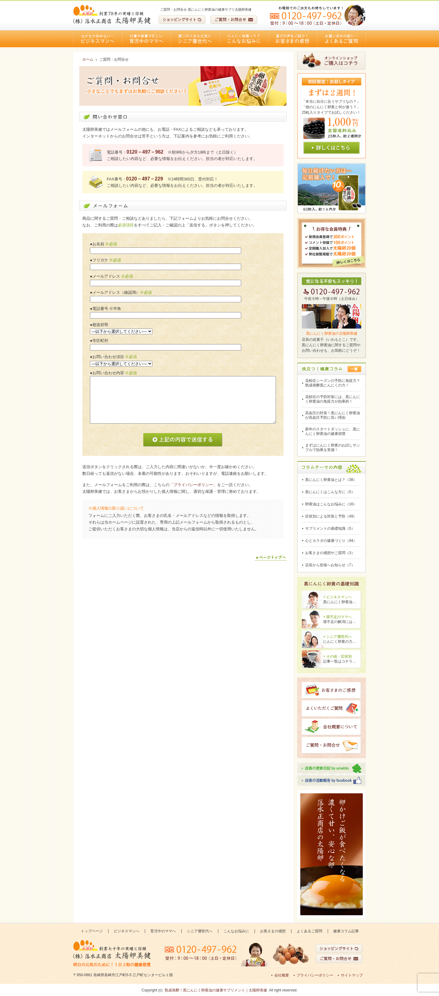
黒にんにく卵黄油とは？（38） (331, 480)
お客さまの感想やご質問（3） (330, 553)
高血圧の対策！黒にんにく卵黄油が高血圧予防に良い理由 (332, 415)
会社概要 (281, 975)
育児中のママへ (146, 38)
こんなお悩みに (244, 38)
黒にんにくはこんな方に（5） (330, 492)
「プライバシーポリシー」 (193, 484)
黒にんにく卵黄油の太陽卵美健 (331, 333)
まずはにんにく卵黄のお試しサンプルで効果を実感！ (332, 447)
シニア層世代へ (195, 38)
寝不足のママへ (339, 617)
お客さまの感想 (292, 38)
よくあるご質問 (341, 38)
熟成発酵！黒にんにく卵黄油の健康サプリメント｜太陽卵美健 (216, 990)
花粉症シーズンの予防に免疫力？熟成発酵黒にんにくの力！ (332, 383)
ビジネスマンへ (97, 38)
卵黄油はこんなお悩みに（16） (331, 504)
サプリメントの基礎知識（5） (330, 528)
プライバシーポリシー (315, 975)
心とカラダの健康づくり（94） (331, 541)
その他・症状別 (339, 656)
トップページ (92, 931)
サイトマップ (352, 975)
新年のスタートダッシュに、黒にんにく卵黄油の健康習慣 (332, 431)
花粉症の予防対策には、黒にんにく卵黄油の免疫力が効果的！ (332, 399)
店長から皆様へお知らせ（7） (330, 565)
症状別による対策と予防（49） (331, 516)
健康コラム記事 (346, 931)
